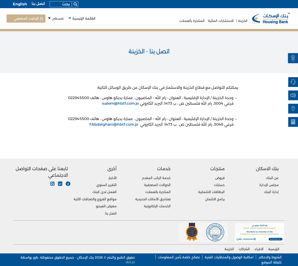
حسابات (219, 185)
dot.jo (130, 262)
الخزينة (229, 249)
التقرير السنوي (106, 185)
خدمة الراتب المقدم (156, 178)
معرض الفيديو (106, 206)
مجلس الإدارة (269, 185)
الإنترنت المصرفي (26, 18)
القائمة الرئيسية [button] (83, 18)
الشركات (244, 249)
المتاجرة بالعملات (192, 21)
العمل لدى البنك (104, 192)
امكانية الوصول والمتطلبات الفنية (229, 257)
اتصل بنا (38, 4)
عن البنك (272, 178)
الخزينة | (241, 21)
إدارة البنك (271, 192)
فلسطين (58, 18)
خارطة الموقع (271, 262)
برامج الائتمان (215, 199)
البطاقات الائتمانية (211, 192)
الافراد (259, 249)
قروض (220, 178)
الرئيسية (273, 249)
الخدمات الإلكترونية (157, 206)
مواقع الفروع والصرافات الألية (95, 199)
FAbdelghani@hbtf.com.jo (113, 124)
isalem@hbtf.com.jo (120, 103)
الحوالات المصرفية (157, 185)
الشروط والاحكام (270, 257)
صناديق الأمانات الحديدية (153, 199)
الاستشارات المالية (220, 21)
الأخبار (112, 178)
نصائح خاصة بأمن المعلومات (179, 257)
